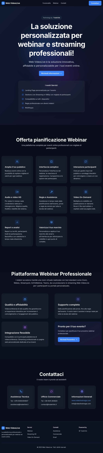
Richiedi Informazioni (51, 73)
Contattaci (95, 3)
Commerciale (57, 434)
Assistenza (56, 431)
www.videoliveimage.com (81, 400)
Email (55, 437)
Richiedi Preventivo (68, 340)
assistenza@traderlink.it (19, 404)
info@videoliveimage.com (81, 404)
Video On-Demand (33, 437)
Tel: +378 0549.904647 (19, 401)
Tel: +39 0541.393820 (49, 401)
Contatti (63, 3)
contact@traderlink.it (49, 404)
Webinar (56, 3)
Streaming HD (31, 434)
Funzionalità (47, 3)
